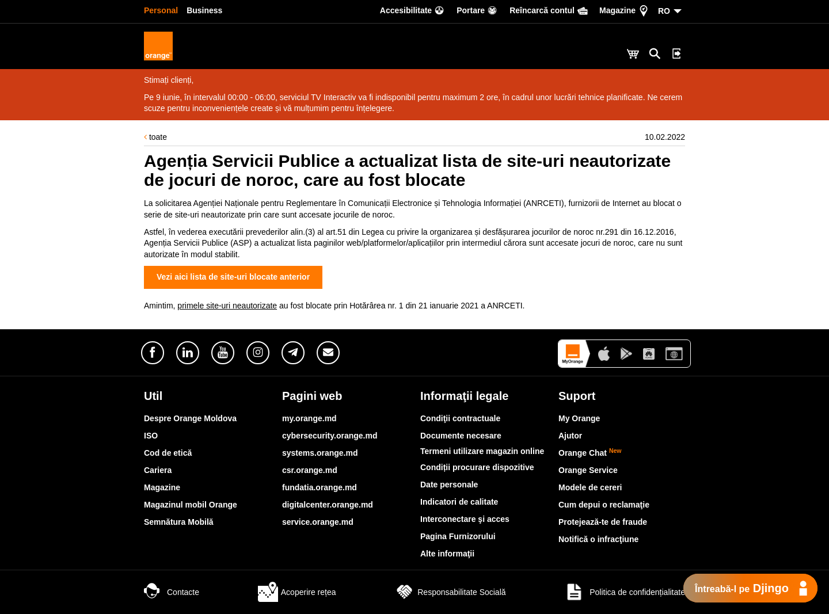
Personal (161, 10)
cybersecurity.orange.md (329, 435)
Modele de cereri (590, 487)
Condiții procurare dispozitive (477, 467)
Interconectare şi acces (464, 519)
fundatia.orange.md (319, 487)
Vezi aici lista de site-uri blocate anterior (233, 276)
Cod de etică (168, 452)
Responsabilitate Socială (449, 592)
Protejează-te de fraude (602, 522)
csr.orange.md (309, 470)
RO (664, 11)
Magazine (162, 487)
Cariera (158, 470)
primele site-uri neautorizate (227, 305)
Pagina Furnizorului (458, 536)
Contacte (171, 592)
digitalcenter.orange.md (327, 504)
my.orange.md (309, 418)
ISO (151, 435)
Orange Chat (590, 452)
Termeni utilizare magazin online (482, 451)
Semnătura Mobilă (179, 522)
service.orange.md (317, 522)
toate (155, 137)
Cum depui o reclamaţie (603, 504)
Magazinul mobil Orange (190, 504)
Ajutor (570, 435)
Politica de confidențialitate (624, 592)
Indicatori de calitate (459, 501)
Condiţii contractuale (460, 418)
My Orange (579, 418)
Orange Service (588, 470)
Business (204, 10)
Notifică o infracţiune (598, 539)
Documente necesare (460, 435)
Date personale (449, 484)
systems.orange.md (320, 452)
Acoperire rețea (297, 592)
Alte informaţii (447, 553)
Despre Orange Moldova (190, 418)
